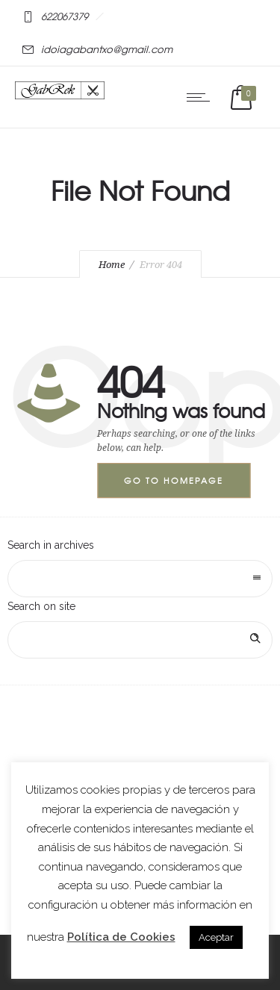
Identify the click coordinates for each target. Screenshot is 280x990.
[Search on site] (140, 640)
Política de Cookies (121, 937)
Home (112, 264)
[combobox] (140, 578)
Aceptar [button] (216, 937)
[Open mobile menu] (202, 97)
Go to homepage (173, 480)
